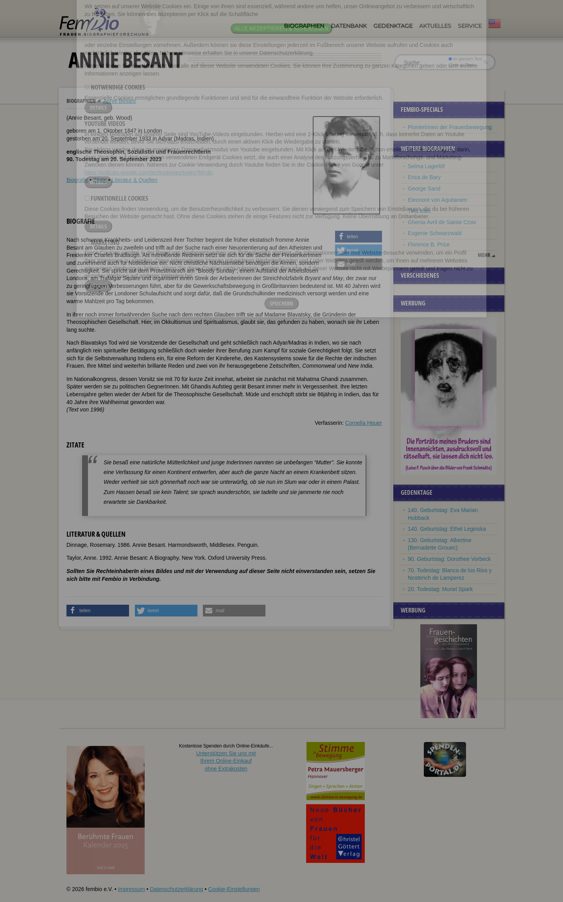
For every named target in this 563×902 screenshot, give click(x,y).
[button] (358, 237)
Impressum (131, 889)
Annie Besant (119, 101)
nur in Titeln (461, 65)
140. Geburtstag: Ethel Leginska (447, 529)
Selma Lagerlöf (426, 166)
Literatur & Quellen (135, 180)
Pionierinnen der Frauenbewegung (450, 127)
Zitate (100, 180)
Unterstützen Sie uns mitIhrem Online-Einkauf (226, 761)
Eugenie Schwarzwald (435, 233)
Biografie (77, 180)
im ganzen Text (465, 58)
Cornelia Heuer (363, 423)
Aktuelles (435, 25)
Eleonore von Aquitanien (437, 200)
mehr (484, 255)
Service (470, 25)
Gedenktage (392, 25)
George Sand (424, 188)
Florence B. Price (429, 244)
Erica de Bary (424, 177)
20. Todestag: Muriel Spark (440, 589)
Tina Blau (419, 211)
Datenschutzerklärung (176, 889)
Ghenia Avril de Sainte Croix (442, 222)
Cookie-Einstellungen (234, 889)
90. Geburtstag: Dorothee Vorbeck (449, 559)
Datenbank (349, 25)
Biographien (304, 25)
